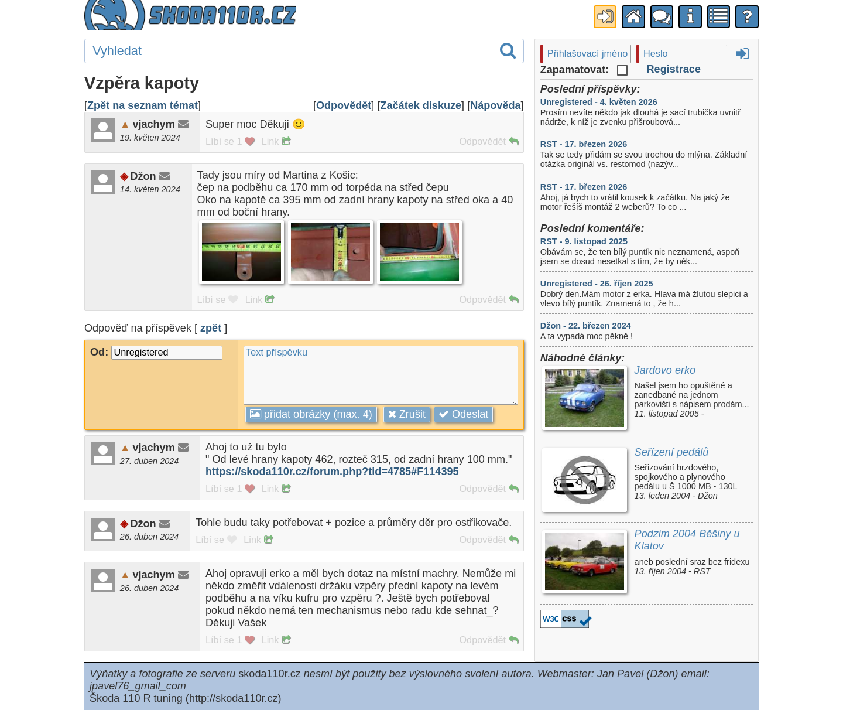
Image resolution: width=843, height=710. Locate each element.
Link (276, 141)
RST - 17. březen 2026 (584, 144)
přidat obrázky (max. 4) (311, 414)
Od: (156, 352)
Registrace (674, 69)
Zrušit (407, 414)
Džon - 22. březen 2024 (585, 325)
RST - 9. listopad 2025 (584, 241)
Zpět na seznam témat (142, 105)
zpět (210, 328)
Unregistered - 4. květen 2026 (598, 102)
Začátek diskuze (420, 105)
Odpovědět (343, 105)
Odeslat (463, 414)
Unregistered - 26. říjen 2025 (596, 283)
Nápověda (495, 105)
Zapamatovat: (584, 70)
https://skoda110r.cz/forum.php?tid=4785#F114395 (332, 471)
